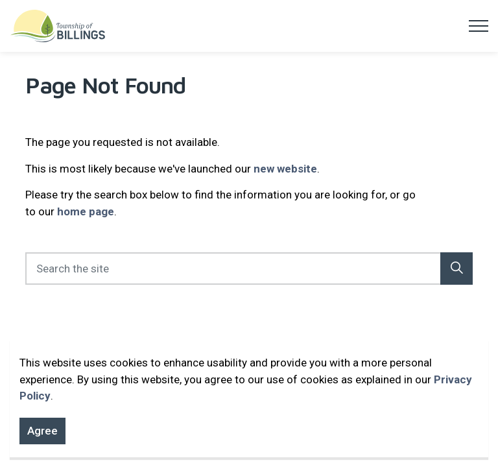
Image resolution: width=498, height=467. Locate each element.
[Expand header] (478, 26)
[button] (456, 268)
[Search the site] (249, 268)
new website (285, 168)
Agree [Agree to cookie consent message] (42, 437)
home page (85, 211)
